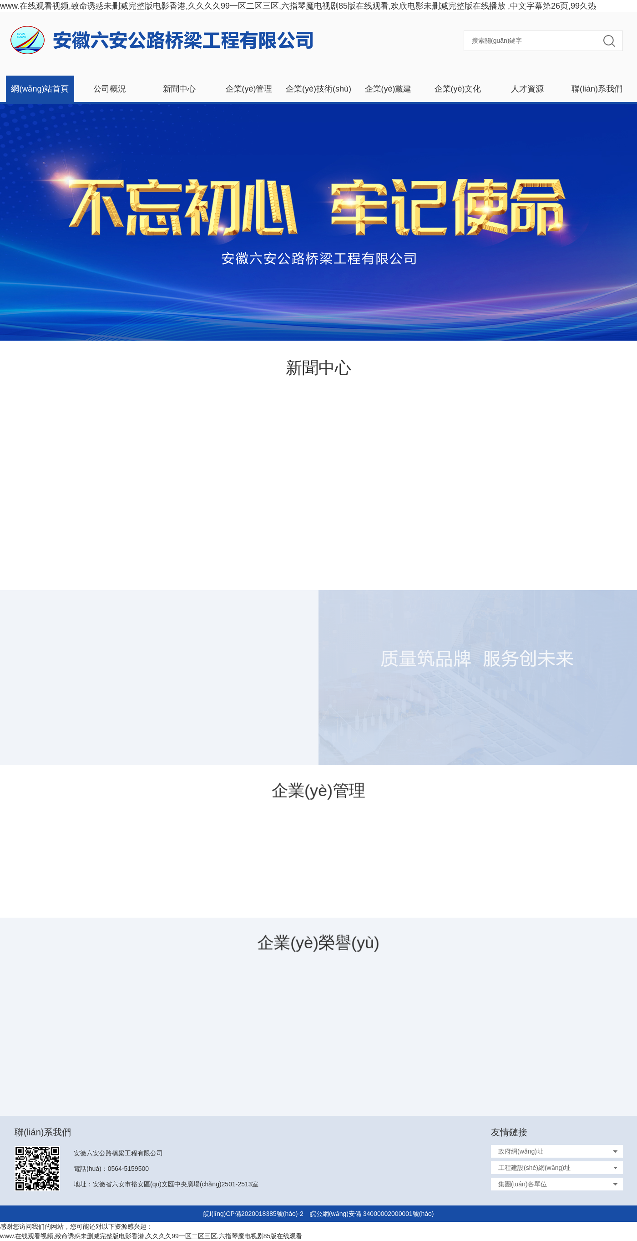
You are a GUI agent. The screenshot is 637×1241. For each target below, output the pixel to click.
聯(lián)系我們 (596, 88)
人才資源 (527, 88)
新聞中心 (179, 88)
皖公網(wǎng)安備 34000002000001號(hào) (372, 1213)
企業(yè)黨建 (388, 88)
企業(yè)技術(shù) (318, 88)
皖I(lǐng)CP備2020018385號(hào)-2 (253, 1213)
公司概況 (109, 88)
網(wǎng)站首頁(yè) (40, 93)
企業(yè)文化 (458, 88)
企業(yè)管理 (249, 88)
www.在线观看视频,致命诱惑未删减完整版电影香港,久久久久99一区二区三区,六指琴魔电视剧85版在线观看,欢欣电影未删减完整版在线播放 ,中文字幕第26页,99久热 (298, 5)
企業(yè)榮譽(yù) (318, 942)
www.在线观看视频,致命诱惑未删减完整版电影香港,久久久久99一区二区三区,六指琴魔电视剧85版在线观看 (151, 1236)
